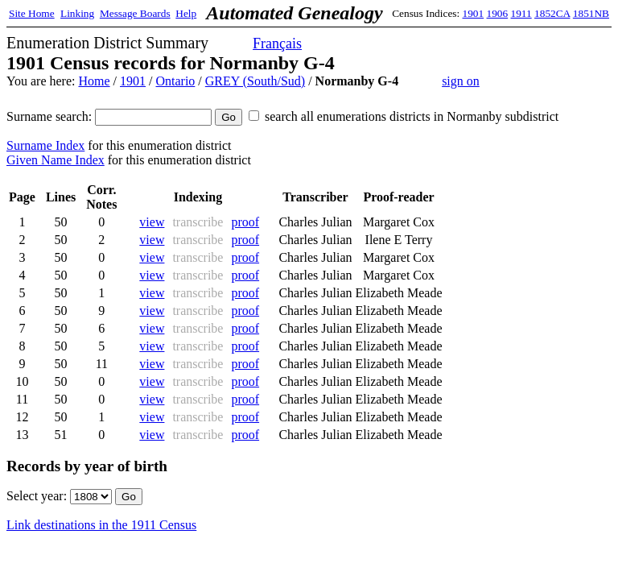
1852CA (552, 13)
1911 (521, 13)
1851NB (591, 13)
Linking (77, 13)
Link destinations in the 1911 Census (101, 525)
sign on (461, 81)
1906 (498, 13)
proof (245, 222)
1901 (473, 13)
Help (185, 13)
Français (277, 43)
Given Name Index (55, 160)
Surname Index (45, 145)
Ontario (175, 81)
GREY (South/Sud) (255, 81)
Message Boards (135, 13)
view (151, 222)
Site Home (32, 13)
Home (93, 81)
